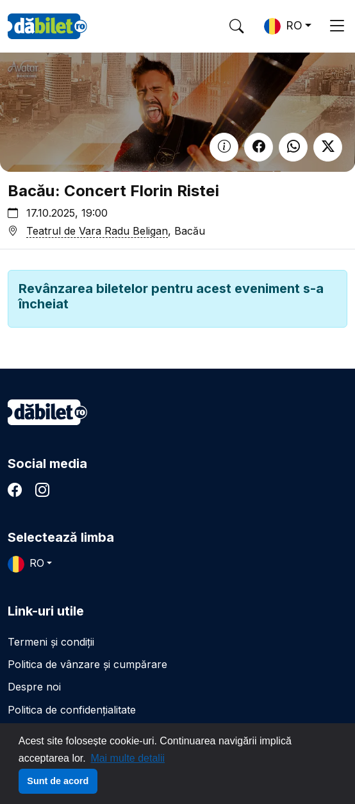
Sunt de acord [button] (57, 781)
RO (283, 26)
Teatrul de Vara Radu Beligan (97, 230)
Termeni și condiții (51, 641)
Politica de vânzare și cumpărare (87, 664)
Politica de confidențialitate (72, 709)
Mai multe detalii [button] (127, 758)
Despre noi (34, 686)
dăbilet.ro (47, 412)
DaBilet (47, 26)
